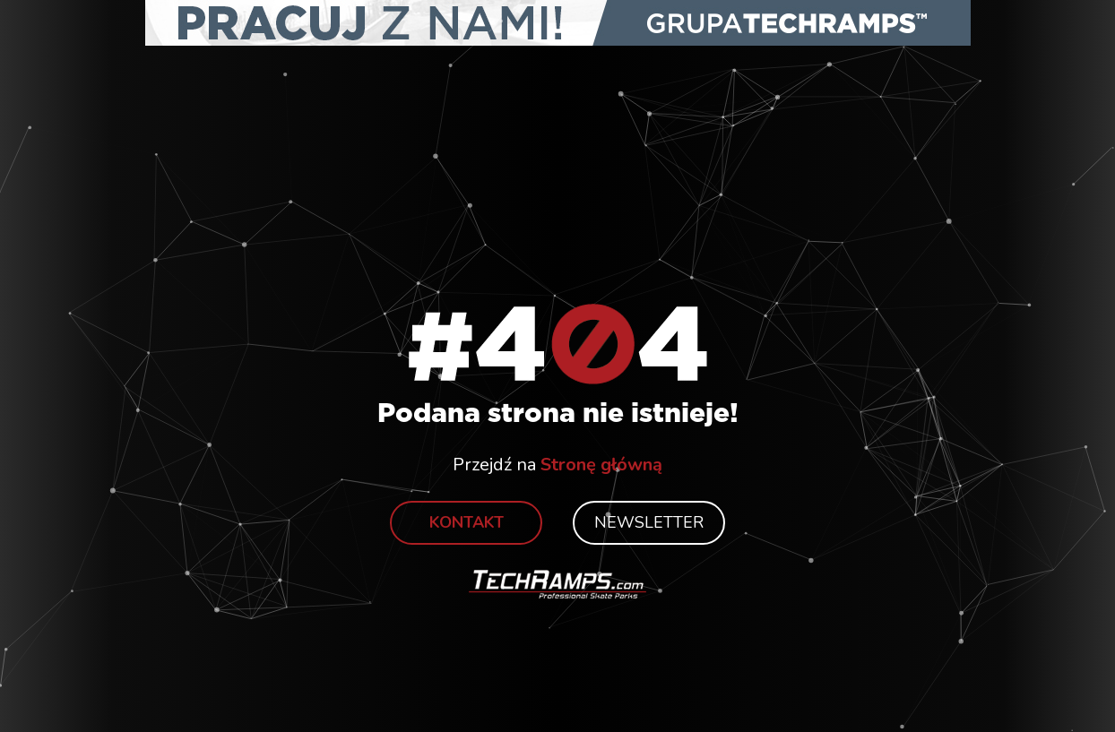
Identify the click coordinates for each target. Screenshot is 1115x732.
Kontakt (466, 522)
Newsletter (649, 522)
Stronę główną (601, 464)
